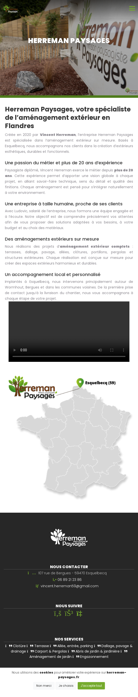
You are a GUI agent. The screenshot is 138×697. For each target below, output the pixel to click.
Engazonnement (91, 656)
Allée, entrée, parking (71, 645)
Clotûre (15, 645)
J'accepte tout (91, 686)
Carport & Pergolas (47, 651)
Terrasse (38, 645)
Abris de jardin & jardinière (94, 651)
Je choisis (66, 686)
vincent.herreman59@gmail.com (70, 586)
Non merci (43, 686)
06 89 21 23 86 (70, 579)
